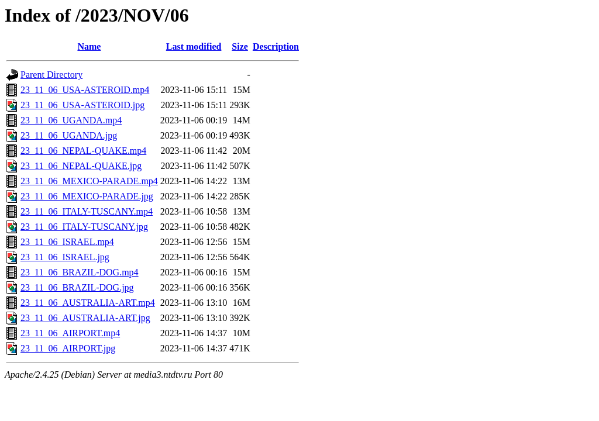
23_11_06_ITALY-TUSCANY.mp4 (86, 211)
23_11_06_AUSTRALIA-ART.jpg (85, 318)
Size (240, 46)
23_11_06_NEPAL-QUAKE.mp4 (83, 151)
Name (89, 46)
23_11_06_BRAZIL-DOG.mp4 (79, 272)
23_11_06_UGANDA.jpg (68, 135)
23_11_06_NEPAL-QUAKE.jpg (81, 166)
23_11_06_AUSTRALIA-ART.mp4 (87, 303)
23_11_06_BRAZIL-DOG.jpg (77, 287)
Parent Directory (51, 75)
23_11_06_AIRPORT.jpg (67, 348)
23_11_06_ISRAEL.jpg (64, 257)
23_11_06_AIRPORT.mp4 (70, 333)
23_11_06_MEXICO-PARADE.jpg (86, 196)
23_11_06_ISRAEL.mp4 (67, 242)
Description (276, 46)
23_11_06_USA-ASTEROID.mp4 (84, 90)
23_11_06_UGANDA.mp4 (71, 120)
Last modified (194, 46)
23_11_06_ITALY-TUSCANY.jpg (84, 227)
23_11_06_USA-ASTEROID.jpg (82, 105)
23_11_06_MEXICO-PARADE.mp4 (89, 181)
